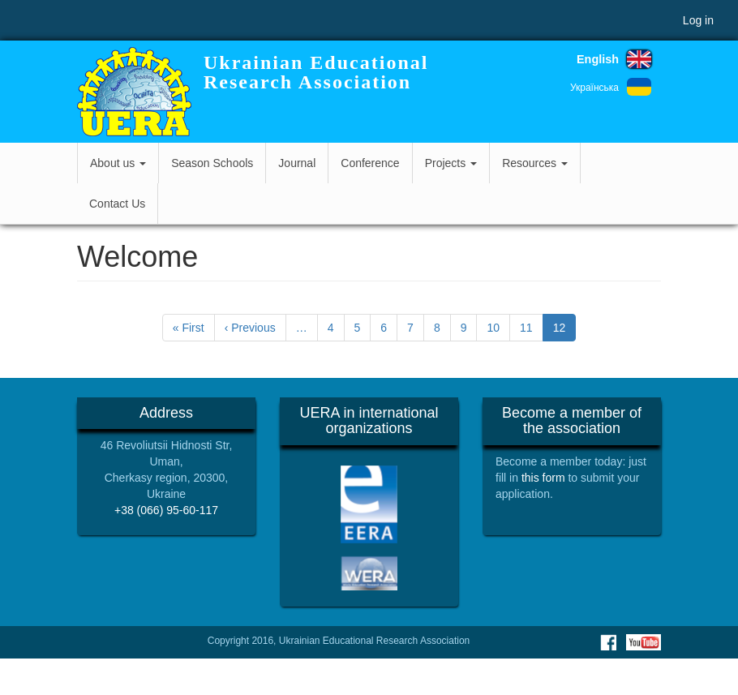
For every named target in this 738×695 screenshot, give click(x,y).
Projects (451, 163)
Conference (370, 163)
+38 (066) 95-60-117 (166, 510)
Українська (594, 87)
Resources (535, 163)
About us (118, 163)
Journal (296, 163)
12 (565, 330)
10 (498, 327)
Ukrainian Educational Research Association (316, 72)
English (598, 59)
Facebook (608, 642)
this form (543, 477)
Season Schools (212, 163)
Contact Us (117, 203)
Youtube (643, 642)
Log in (698, 20)
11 (531, 327)
